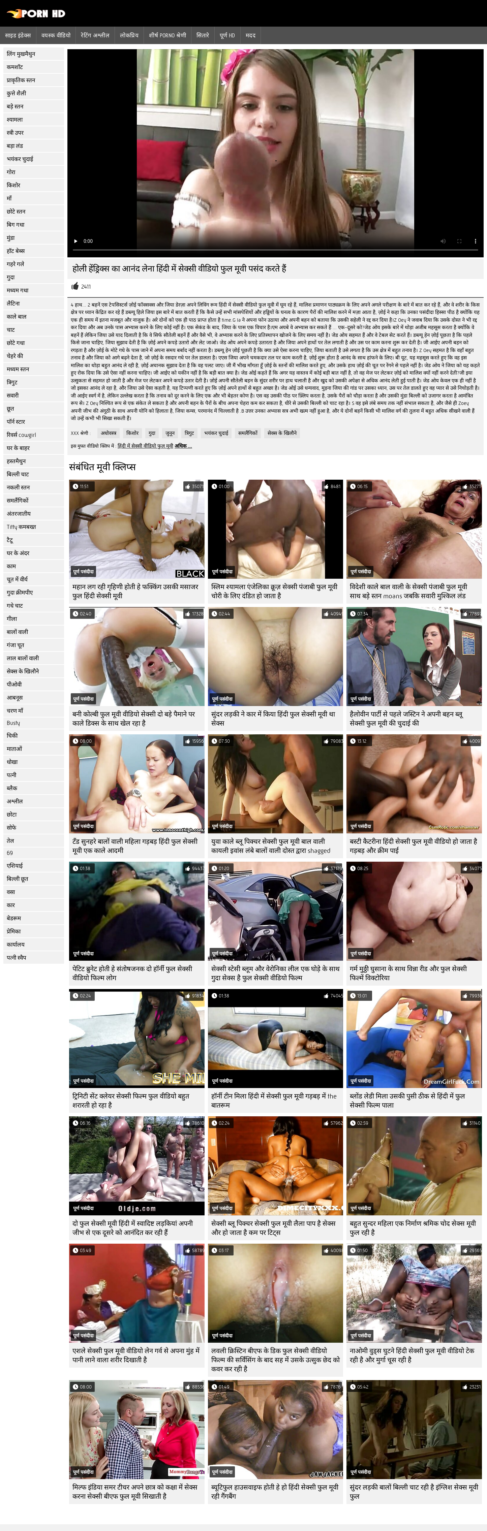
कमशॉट (15, 67)
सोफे (11, 828)
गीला (12, 619)
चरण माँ (15, 711)
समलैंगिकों (17, 501)
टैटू (10, 540)
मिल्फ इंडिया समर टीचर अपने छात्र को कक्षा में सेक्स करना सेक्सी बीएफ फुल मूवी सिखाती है (134, 1492)
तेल (10, 841)
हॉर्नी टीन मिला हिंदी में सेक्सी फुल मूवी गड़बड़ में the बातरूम (274, 1100)
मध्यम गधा (17, 290)
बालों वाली (17, 632)
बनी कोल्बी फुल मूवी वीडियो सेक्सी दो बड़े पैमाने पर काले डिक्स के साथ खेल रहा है (133, 718)
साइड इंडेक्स (18, 35)
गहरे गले (15, 264)
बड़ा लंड (15, 146)
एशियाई (15, 866)
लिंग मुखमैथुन (21, 54)
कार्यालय (16, 945)
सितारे (202, 35)
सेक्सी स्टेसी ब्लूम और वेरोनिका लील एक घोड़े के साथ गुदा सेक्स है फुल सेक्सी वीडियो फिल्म (275, 973)
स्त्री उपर (15, 133)
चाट (11, 330)
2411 (86, 287)
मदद (250, 35)
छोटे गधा (16, 343)
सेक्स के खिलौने (23, 671)
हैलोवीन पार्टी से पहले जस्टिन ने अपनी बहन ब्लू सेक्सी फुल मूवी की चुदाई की (406, 718)
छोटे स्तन (16, 212)
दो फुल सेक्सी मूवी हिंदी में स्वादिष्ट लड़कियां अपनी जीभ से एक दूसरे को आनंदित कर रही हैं (132, 1228)
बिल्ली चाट (18, 474)
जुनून (170, 433)
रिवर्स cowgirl (21, 435)
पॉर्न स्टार (16, 422)
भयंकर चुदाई (20, 159)
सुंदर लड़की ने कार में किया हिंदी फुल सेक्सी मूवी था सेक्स (273, 718)
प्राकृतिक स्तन (21, 80)
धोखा (12, 762)
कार (11, 905)
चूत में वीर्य (17, 579)
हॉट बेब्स (16, 251)
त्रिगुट (12, 382)
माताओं (14, 749)
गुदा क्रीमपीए (20, 592)
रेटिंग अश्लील (95, 35)
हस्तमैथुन (16, 461)
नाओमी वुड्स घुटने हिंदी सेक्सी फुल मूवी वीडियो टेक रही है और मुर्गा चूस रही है (412, 1355)
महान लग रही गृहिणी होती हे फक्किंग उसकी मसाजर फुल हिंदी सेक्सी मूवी (135, 591)
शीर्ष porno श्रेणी (167, 35)
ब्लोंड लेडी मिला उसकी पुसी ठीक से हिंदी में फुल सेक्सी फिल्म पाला (407, 1100)
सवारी (13, 395)
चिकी (12, 736)
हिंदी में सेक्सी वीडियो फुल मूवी (145, 446)
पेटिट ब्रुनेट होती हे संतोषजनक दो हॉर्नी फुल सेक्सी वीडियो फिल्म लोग (132, 973)
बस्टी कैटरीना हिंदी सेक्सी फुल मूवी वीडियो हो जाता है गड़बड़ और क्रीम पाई (413, 846)
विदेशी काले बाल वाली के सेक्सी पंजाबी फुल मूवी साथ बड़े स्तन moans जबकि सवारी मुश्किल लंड (408, 591)
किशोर (13, 185)
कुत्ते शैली (16, 93)
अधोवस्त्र (108, 433)
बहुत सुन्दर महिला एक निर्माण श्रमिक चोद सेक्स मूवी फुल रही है (413, 1228)
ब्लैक (12, 788)
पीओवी (14, 684)
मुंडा (10, 238)
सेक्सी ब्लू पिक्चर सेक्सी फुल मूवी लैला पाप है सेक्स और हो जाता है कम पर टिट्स (273, 1228)
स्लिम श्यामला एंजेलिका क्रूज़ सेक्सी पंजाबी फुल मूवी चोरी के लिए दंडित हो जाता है (274, 591)
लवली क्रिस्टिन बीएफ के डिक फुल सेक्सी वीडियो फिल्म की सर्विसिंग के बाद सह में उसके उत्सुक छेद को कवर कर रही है (275, 1360)
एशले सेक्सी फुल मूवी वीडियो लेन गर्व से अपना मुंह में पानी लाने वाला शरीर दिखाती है (136, 1355)
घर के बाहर (18, 448)
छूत (10, 409)
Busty (13, 723)
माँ (9, 198)
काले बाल (17, 317)
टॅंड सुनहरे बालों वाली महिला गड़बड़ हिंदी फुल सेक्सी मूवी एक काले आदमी (134, 846)
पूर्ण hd (227, 35)
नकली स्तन (18, 487)
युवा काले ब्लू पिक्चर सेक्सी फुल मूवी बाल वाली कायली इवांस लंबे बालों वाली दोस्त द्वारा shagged (270, 846)
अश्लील (15, 801)
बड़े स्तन (15, 106)
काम (11, 566)
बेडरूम (14, 918)
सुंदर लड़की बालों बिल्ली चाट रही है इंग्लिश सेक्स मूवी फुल (414, 1492)
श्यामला (15, 120)
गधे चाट (15, 606)
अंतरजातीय (19, 514)
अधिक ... (183, 446)
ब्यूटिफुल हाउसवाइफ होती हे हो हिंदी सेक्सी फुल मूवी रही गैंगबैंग (274, 1492)
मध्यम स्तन (18, 369)
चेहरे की (15, 356)
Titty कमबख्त (21, 527)
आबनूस (15, 698)
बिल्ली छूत (17, 879)
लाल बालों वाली (23, 658)
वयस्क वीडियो (56, 35)
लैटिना (13, 303)
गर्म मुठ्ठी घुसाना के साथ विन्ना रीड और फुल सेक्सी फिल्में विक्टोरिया (408, 973)
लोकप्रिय (129, 35)
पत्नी (11, 775)
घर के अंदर (18, 553)
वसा (11, 892)
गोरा (11, 172)
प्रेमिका (14, 931)
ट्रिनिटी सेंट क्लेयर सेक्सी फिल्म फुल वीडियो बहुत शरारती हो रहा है (130, 1100)
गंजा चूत (15, 645)
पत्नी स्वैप (16, 958)
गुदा (10, 277)
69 (10, 853)
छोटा (12, 814)
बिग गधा (15, 225)
